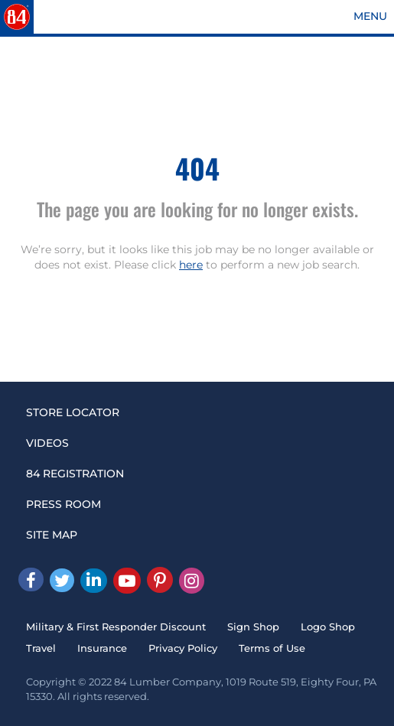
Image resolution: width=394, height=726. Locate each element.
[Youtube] (127, 581)
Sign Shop (253, 626)
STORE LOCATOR (72, 412)
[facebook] (31, 579)
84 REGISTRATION (75, 473)
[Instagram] (191, 581)
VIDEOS (47, 443)
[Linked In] (93, 580)
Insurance (102, 648)
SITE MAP (51, 535)
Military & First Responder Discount (116, 626)
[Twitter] (62, 580)
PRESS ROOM (63, 504)
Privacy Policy (182, 648)
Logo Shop (328, 626)
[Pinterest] (160, 580)
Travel (41, 648)
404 (197, 168)
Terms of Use (272, 648)
